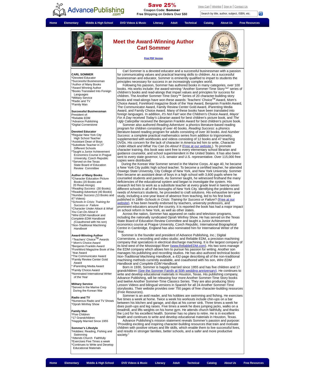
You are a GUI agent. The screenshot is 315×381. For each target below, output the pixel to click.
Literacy (158, 22)
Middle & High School (99, 22)
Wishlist (216, 6)
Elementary (71, 22)
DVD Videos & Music (133, 22)
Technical (191, 22)
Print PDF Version (153, 58)
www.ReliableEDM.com (188, 246)
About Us (227, 22)
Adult (174, 22)
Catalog (209, 22)
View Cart (204, 6)
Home (53, 22)
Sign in (228, 6)
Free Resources (250, 22)
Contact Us (240, 6)
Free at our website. (197, 146)
